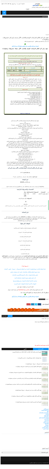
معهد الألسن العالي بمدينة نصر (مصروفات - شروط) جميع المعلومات (28, 395)
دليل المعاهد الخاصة (41, 304)
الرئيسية (46, 34)
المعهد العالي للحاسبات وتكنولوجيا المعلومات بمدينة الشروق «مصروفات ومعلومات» (24, 377)
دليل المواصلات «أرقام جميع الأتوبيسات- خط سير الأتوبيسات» (29, 362)
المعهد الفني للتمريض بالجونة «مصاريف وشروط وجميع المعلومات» (28, 406)
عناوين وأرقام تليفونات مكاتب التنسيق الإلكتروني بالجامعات (24, 280)
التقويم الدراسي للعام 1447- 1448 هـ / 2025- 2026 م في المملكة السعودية (26, 356)
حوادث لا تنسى (45, 433)
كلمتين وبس (46, 423)
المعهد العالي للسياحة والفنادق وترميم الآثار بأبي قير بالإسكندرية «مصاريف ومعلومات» (24, 383)
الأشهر (24, 354)
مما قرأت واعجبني (44, 432)
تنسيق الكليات (45, 413)
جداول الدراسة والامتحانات (43, 417)
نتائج (47, 416)
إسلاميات (46, 418)
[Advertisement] (24, 25)
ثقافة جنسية (46, 420)
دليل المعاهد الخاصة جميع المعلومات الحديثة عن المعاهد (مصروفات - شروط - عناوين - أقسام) (24, 274)
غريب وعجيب (45, 426)
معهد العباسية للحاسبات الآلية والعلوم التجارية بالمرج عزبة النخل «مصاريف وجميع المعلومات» (23, 389)
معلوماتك (46, 430)
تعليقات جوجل (10, 321)
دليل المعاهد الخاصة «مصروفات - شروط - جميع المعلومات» (36, 368)
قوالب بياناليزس (31, 467)
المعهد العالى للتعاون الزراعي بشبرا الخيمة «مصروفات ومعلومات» (28, 371)
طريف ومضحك (45, 427)
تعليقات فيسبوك (4, 321)
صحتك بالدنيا (46, 421)
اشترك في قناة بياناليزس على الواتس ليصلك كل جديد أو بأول (24, 51)
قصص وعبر (46, 425)
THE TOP (46, 428)
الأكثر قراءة (40, 354)
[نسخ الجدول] (24, 201)
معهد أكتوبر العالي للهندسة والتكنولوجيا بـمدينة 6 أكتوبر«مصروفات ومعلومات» (26, 400)
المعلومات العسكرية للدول (43, 422)
